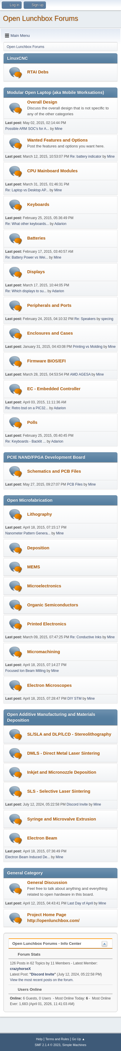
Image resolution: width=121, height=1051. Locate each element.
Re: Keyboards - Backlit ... (25, 441)
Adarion (60, 224)
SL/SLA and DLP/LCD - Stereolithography (69, 734)
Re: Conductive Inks (85, 637)
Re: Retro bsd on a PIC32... (26, 408)
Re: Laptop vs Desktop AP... (27, 190)
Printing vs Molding (87, 347)
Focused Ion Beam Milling (25, 671)
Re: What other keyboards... (27, 224)
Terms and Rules (57, 1039)
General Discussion (47, 882)
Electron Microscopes (49, 685)
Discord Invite (77, 804)
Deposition (38, 548)
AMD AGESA (80, 374)
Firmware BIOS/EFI (46, 361)
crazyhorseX (20, 969)
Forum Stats (26, 954)
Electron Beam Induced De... (27, 857)
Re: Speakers (85, 319)
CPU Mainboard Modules (52, 170)
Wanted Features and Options (57, 140)
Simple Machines (74, 1045)
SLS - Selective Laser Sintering (58, 791)
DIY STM (75, 698)
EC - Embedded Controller (53, 388)
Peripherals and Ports (49, 305)
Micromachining (43, 651)
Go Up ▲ (78, 1039)
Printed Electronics (46, 624)
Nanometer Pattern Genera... (28, 533)
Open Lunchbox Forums (40, 18)
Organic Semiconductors (52, 605)
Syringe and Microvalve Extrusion (61, 819)
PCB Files (74, 484)
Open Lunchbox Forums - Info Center (46, 943)
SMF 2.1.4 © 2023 (48, 1045)
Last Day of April (80, 903)
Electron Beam (42, 838)
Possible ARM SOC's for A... (27, 129)
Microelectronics (44, 586)
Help (39, 1039)
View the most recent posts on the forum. (42, 980)
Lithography (39, 514)
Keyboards (38, 204)
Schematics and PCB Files (54, 471)
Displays (36, 271)
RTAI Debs (38, 72)
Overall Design (42, 102)
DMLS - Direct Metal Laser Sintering (63, 753)
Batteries (36, 238)
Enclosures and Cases (50, 333)
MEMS (33, 567)
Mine (58, 129)
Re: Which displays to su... (25, 291)
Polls (32, 422)
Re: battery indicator (85, 156)
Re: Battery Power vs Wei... (26, 257)
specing (107, 319)
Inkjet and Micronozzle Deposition (61, 772)
